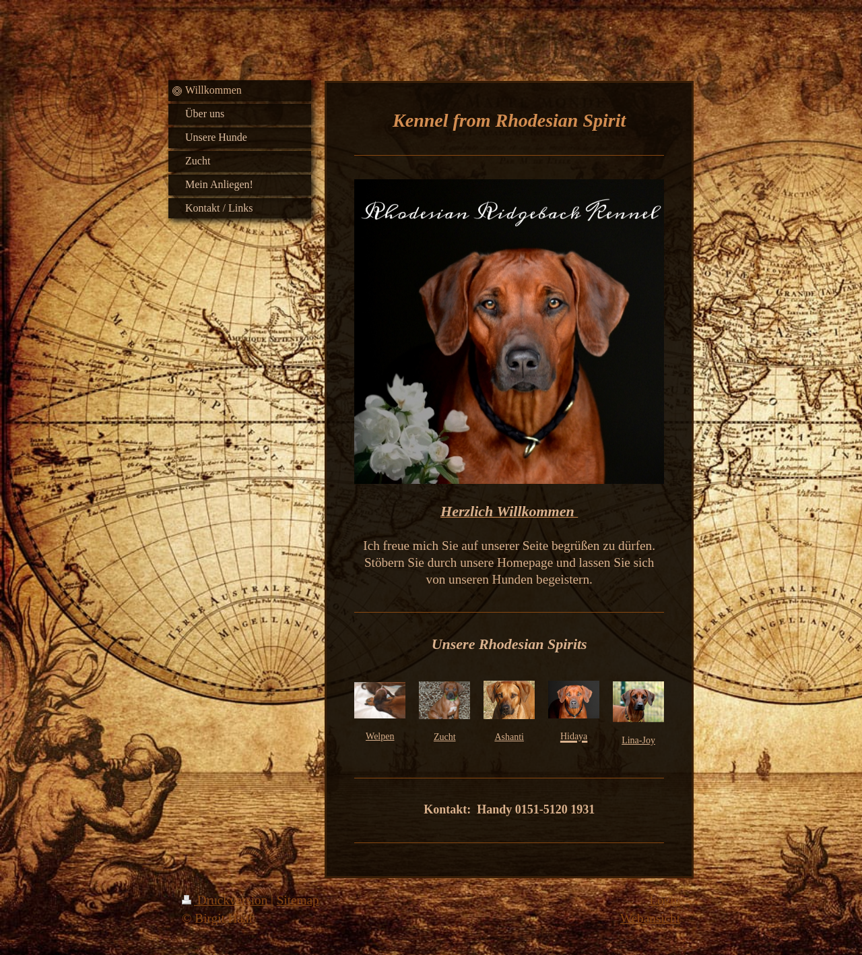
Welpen (380, 736)
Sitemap (298, 900)
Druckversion (226, 900)
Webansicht (650, 918)
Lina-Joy (638, 740)
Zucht (445, 737)
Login (664, 900)
